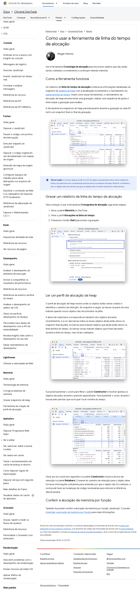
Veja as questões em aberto (52, 563)
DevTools (7, 17)
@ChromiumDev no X (116, 558)
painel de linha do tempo (58, 94)
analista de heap (67, 91)
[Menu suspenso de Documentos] (57, 3)
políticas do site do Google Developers (86, 532)
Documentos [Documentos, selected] (48, 3)
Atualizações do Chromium (85, 558)
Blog (86, 3)
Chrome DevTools (25, 12)
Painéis (89, 31)
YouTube (110, 563)
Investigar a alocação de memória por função (68, 512)
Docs (6, 12)
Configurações (78, 17)
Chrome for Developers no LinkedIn (118, 568)
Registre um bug (47, 558)
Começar (21, 17)
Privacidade (64, 585)
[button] (18, 28)
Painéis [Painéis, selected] (59, 17)
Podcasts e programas (83, 572)
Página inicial (51, 31)
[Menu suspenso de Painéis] (65, 17)
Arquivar (77, 567)
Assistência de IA (38, 17)
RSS (108, 574)
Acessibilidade (97, 17)
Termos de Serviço (48, 585)
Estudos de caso (71, 3)
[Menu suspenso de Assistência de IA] (50, 17)
